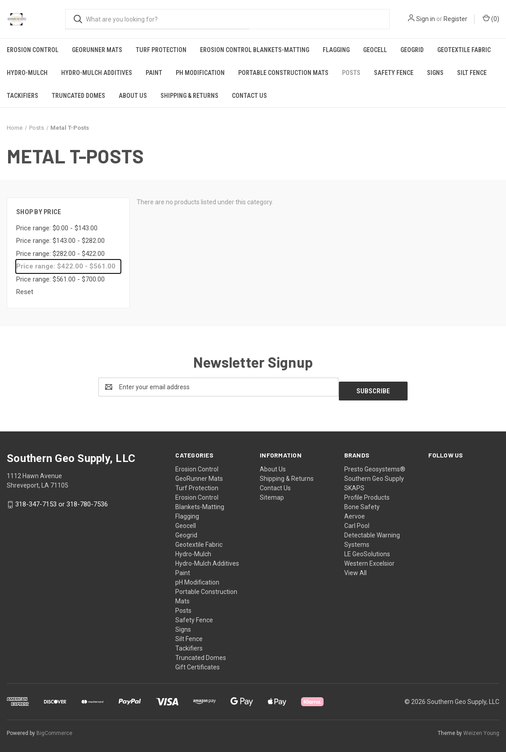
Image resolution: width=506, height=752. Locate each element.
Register (455, 18)
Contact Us (249, 95)
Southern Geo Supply (374, 474)
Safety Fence (393, 72)
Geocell (375, 49)
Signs (435, 72)
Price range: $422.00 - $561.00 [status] (65, 266)
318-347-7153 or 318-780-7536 (61, 500)
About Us (133, 95)
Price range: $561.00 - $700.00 (60, 279)
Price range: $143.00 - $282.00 (60, 241)
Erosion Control (32, 49)
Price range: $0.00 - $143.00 (57, 228)
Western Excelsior (369, 559)
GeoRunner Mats (97, 49)
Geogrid (412, 49)
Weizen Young (481, 729)
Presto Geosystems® (374, 465)
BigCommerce (54, 729)
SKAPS (354, 484)
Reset (24, 292)
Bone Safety (362, 502)
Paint (154, 72)
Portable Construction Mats (283, 72)
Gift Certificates (197, 663)
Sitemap (272, 493)
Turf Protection (161, 49)
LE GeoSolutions (367, 550)
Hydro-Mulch (27, 72)
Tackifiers (22, 95)
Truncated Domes (78, 95)
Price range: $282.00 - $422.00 (60, 254)
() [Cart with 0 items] (491, 18)
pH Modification (200, 72)
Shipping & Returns (189, 95)
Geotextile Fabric (464, 49)
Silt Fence (472, 72)
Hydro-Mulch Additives (96, 72)
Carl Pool (356, 521)
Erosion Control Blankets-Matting (254, 49)
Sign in (425, 18)
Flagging (336, 49)
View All (355, 568)
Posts (351, 72)
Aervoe (354, 512)
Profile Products (367, 493)
